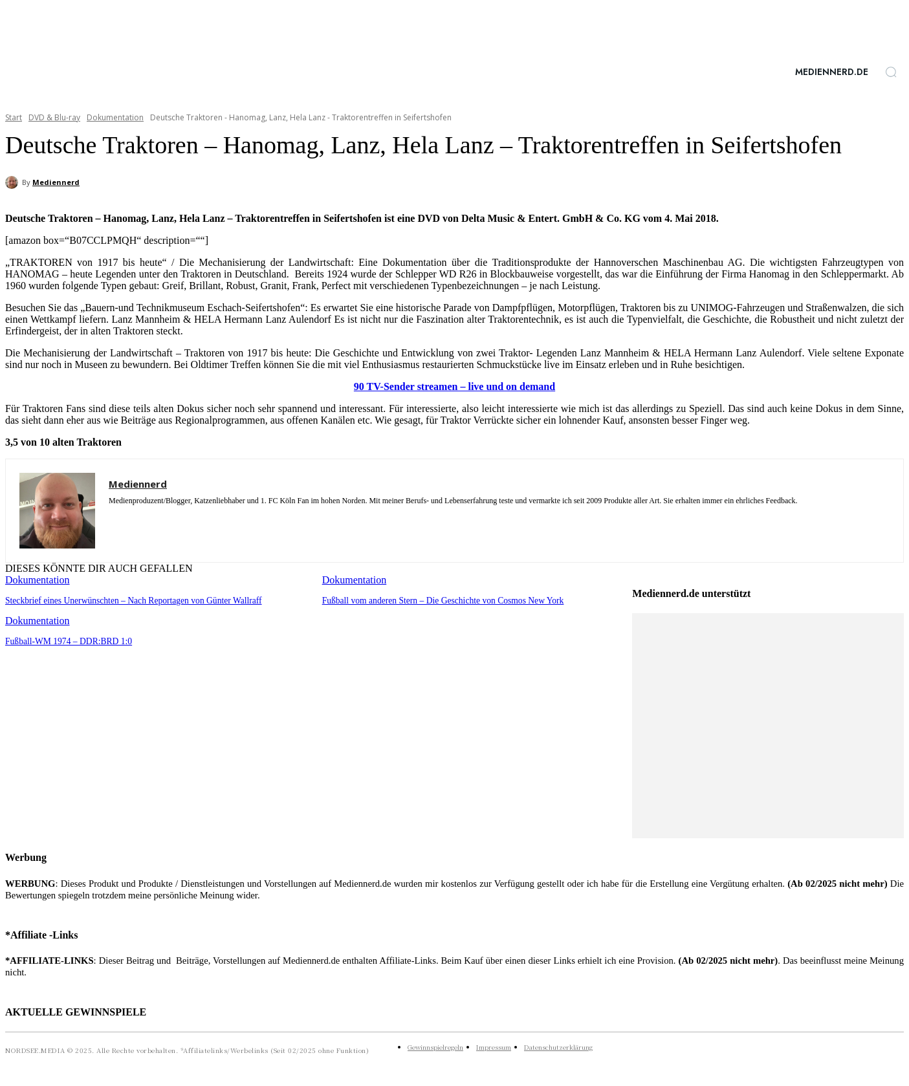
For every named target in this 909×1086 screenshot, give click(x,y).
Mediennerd (56, 182)
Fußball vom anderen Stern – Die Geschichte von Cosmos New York (438, 600)
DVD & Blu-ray (54, 117)
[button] (891, 72)
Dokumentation (115, 117)
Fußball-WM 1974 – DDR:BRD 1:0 (66, 640)
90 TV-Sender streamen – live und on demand (454, 386)
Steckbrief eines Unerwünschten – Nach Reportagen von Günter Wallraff (128, 600)
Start (13, 117)
